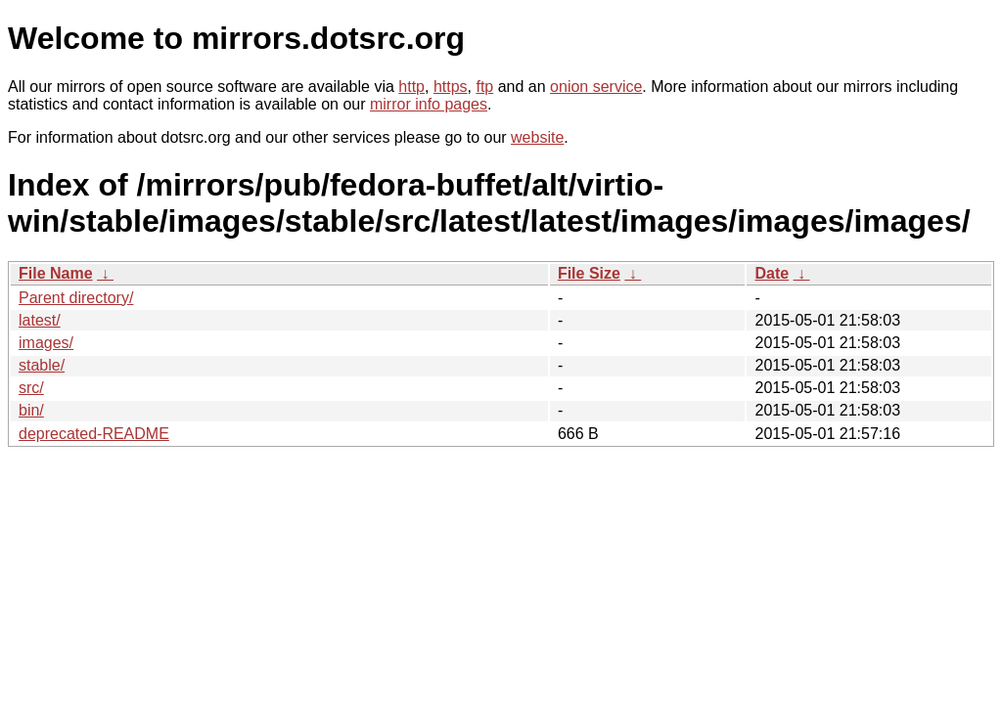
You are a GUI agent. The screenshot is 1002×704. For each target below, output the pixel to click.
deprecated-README (94, 433)
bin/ (31, 410)
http (411, 86)
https (450, 86)
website (537, 137)
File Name (56, 273)
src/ (31, 387)
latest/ (40, 320)
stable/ (42, 365)
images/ (46, 342)
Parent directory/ (76, 297)
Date (771, 273)
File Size (589, 273)
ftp (484, 86)
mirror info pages (428, 104)
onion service (596, 86)
